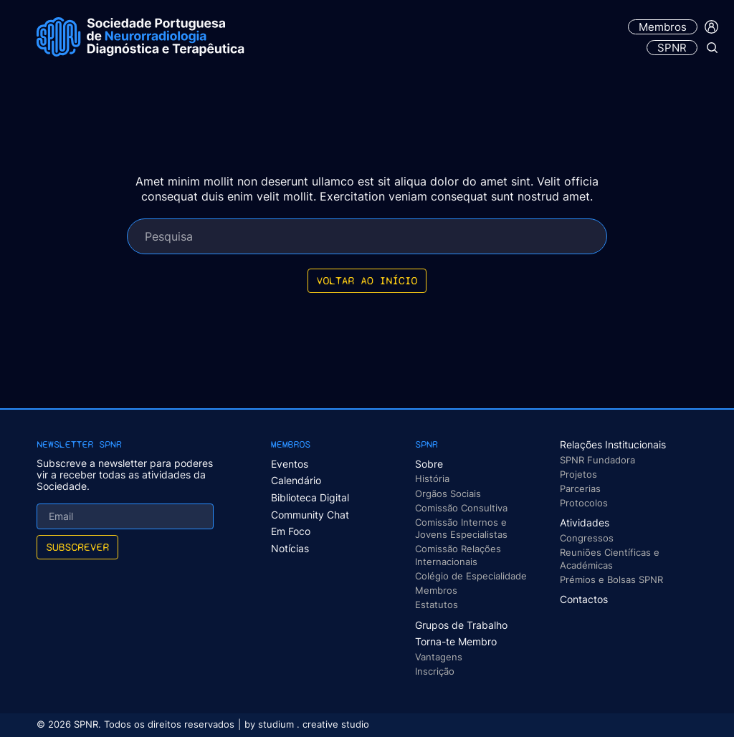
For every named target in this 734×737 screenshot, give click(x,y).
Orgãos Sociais (448, 493)
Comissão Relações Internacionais (458, 555)
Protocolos (584, 503)
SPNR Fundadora (597, 460)
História (432, 478)
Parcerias (580, 488)
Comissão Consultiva (461, 508)
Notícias (290, 548)
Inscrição (434, 671)
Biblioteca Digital (310, 497)
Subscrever (77, 547)
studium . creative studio (313, 724)
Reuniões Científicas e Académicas (609, 558)
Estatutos (436, 604)
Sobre (429, 464)
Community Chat (310, 515)
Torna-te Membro (456, 641)
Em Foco (290, 531)
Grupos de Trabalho (461, 625)
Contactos (584, 599)
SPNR (672, 47)
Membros (663, 27)
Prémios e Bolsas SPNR (611, 579)
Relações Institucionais (613, 444)
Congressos (587, 538)
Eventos (289, 464)
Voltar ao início (367, 280)
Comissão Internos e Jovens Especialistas (461, 528)
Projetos (578, 474)
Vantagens (438, 657)
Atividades (584, 522)
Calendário (296, 480)
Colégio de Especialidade (471, 576)
